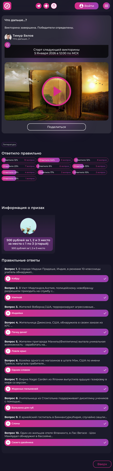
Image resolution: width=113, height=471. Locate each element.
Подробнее (56, 51)
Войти (89, 6)
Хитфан (7, 6)
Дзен (46, 5)
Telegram (38, 5)
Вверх (102, 464)
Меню (106, 5)
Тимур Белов (23, 35)
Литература (9, 144)
